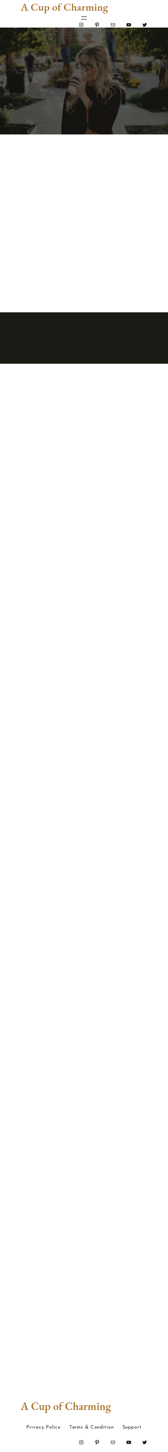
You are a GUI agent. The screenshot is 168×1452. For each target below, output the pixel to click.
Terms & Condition (91, 1427)
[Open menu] (84, 18)
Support (132, 1427)
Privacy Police (43, 1427)
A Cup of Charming (64, 7)
